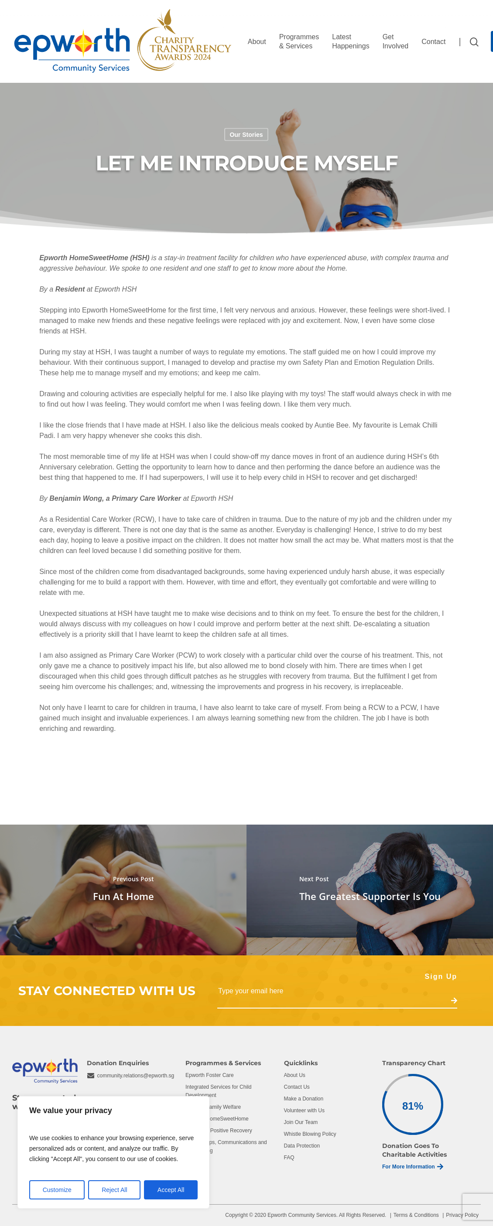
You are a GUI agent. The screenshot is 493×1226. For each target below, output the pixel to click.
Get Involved (396, 41)
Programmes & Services (299, 41)
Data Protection (302, 1146)
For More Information (412, 1167)
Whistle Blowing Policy (310, 1134)
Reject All (114, 1189)
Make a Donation (304, 1099)
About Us (294, 1075)
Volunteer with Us (304, 1110)
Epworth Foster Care (209, 1075)
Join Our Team (301, 1122)
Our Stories (246, 134)
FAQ (289, 1158)
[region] (113, 1152)
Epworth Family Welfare (213, 1107)
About (257, 41)
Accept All (170, 1189)
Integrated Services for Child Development (218, 1091)
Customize (57, 1189)
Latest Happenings (350, 41)
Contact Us (297, 1087)
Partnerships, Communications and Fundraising (226, 1146)
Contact (433, 41)
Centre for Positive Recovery (218, 1131)
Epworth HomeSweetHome (217, 1119)
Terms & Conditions (416, 1215)
